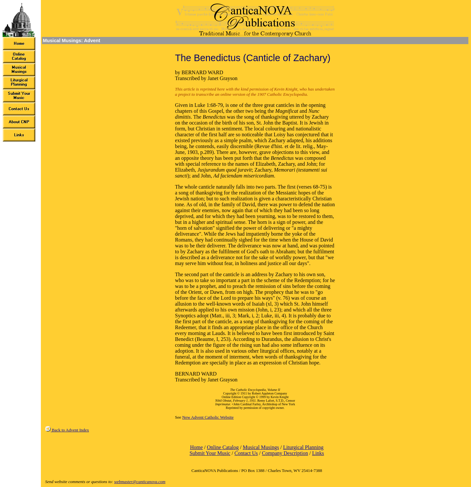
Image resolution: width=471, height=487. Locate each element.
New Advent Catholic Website (208, 417)
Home (196, 447)
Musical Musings (261, 447)
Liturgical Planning (303, 447)
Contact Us (246, 453)
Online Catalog (222, 447)
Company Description (285, 453)
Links (318, 453)
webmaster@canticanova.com (140, 481)
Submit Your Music (209, 453)
